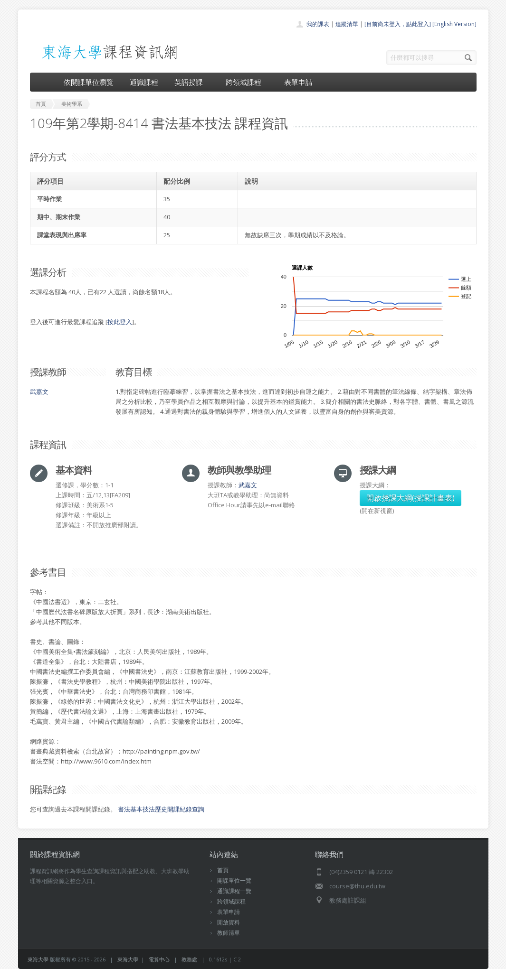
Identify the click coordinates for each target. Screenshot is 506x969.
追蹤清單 (346, 24)
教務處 (189, 959)
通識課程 (144, 82)
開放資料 (228, 922)
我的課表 (317, 24)
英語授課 (192, 82)
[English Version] (454, 24)
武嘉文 (39, 391)
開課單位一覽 (234, 880)
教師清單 (228, 933)
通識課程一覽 (234, 891)
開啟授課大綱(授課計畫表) (410, 498)
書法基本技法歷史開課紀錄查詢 (161, 809)
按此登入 (119, 321)
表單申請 (298, 82)
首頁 (223, 870)
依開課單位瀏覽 (89, 82)
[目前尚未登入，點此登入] (397, 24)
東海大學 (38, 959)
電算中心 (159, 959)
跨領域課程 (247, 82)
